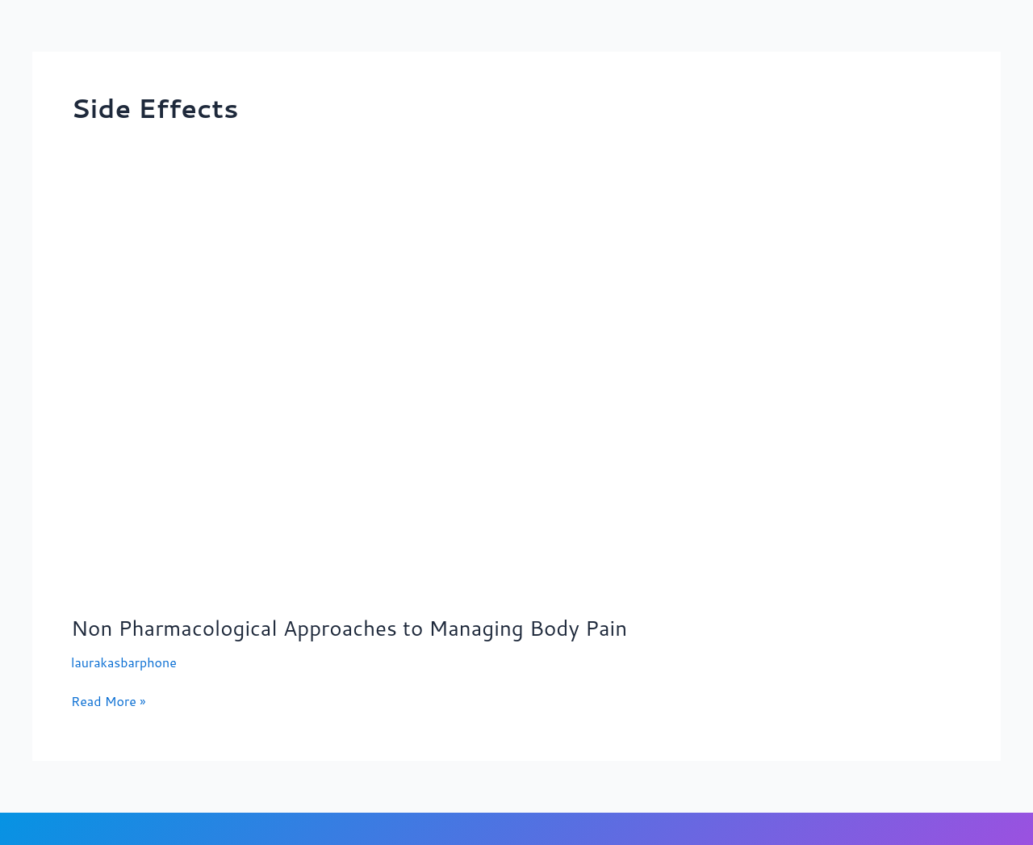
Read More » (108, 700)
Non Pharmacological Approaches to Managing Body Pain (349, 627)
